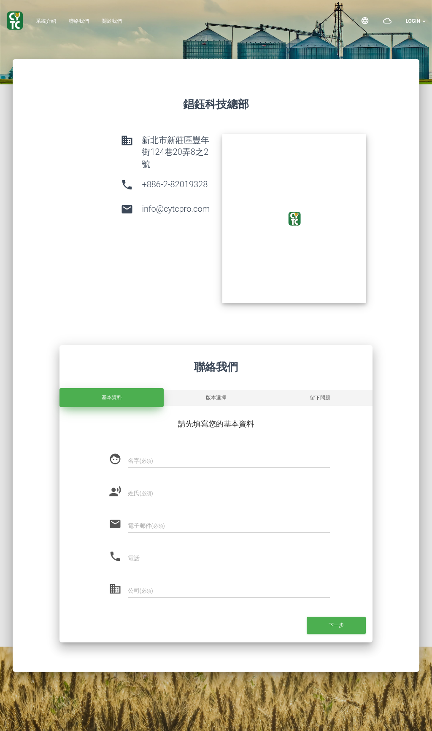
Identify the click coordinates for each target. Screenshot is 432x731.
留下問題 (320, 398)
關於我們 (112, 21)
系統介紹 (46, 21)
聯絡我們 (79, 21)
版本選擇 (216, 398)
